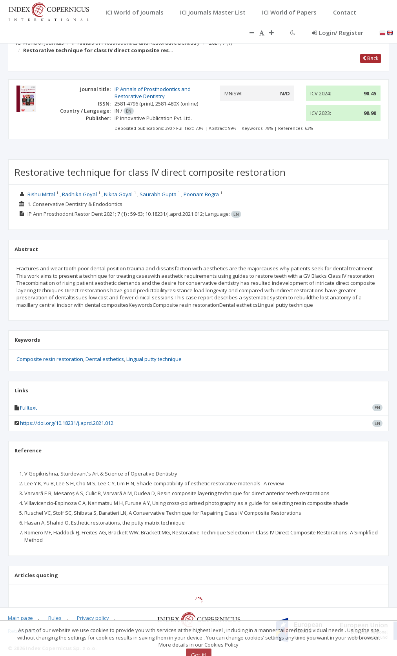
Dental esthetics (105, 359)
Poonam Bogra (201, 194)
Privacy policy (93, 617)
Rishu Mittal (41, 194)
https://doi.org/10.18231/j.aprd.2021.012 (66, 422)
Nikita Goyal (118, 194)
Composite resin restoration (49, 359)
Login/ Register (337, 32)
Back (370, 58)
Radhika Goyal (79, 194)
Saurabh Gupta (158, 194)
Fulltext (28, 407)
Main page (20, 617)
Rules (55, 617)
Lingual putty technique (154, 359)
